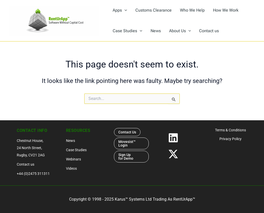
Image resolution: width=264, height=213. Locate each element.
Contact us (25, 164)
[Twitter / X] (181, 154)
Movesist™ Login (127, 143)
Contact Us (127, 132)
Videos (71, 168)
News (70, 141)
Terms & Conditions (230, 130)
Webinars (73, 159)
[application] (124, 10)
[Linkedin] (181, 138)
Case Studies (76, 150)
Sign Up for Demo (126, 156)
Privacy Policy (230, 139)
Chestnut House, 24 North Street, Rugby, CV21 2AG (31, 148)
